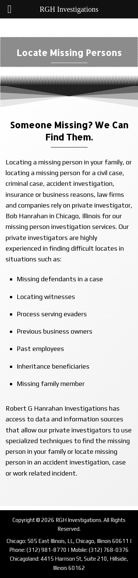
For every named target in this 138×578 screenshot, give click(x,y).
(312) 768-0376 (109, 550)
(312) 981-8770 (46, 550)
